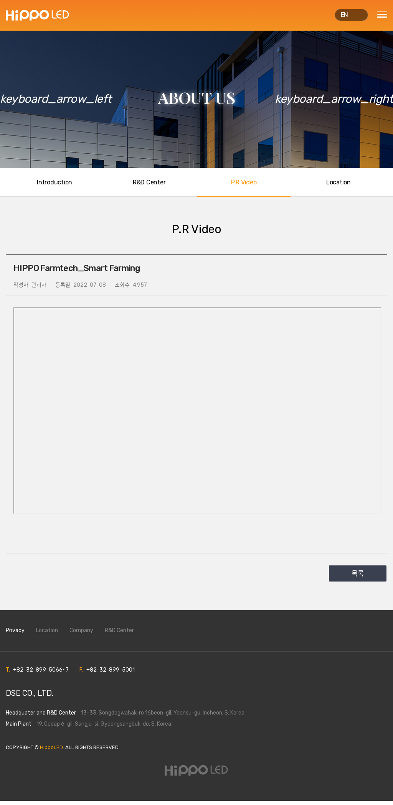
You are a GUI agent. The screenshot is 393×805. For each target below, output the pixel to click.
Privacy (15, 635)
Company (81, 635)
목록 (358, 578)
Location (47, 635)
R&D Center (119, 635)
